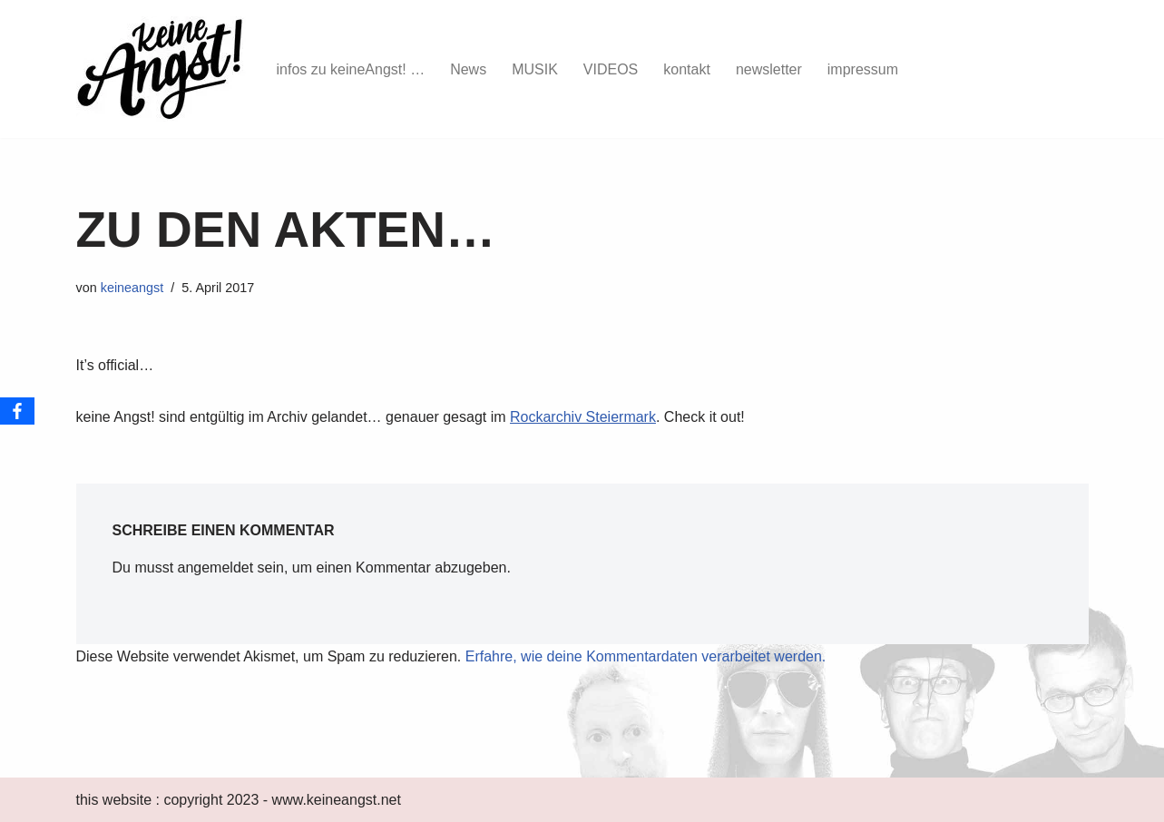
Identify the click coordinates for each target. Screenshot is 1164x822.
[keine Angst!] (161, 69)
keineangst (132, 287)
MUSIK (535, 69)
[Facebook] (17, 411)
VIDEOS (610, 69)
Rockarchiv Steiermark (583, 417)
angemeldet (216, 567)
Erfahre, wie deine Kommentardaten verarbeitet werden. (646, 656)
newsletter (769, 69)
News (468, 69)
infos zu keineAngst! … (351, 69)
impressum (862, 69)
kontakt (686, 69)
